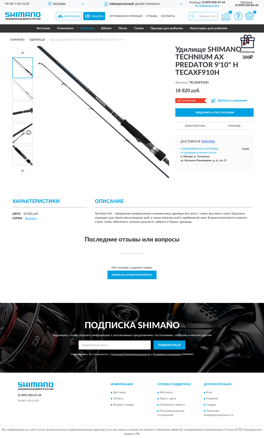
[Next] (22, 170)
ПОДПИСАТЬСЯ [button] (169, 345)
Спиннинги (65, 28)
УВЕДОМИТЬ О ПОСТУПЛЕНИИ (214, 112)
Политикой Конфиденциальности (130, 354)
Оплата (118, 398)
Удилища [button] (87, 28)
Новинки (212, 398)
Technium (31, 218)
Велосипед (72, 16)
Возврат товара (123, 404)
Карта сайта (168, 398)
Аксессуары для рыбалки (208, 28)
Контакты (168, 16)
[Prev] (22, 52)
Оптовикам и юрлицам (126, 16)
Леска (122, 28)
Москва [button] (208, 141)
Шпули (106, 28)
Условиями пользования (167, 354)
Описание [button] (234, 126)
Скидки (211, 404)
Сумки (139, 28)
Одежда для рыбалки (167, 28)
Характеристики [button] (195, 126)
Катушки (43, 28)
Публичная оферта (172, 404)
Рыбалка (97, 16)
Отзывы (151, 16)
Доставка (119, 392)
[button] (207, 5)
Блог (209, 392)
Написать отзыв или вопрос (132, 275)
